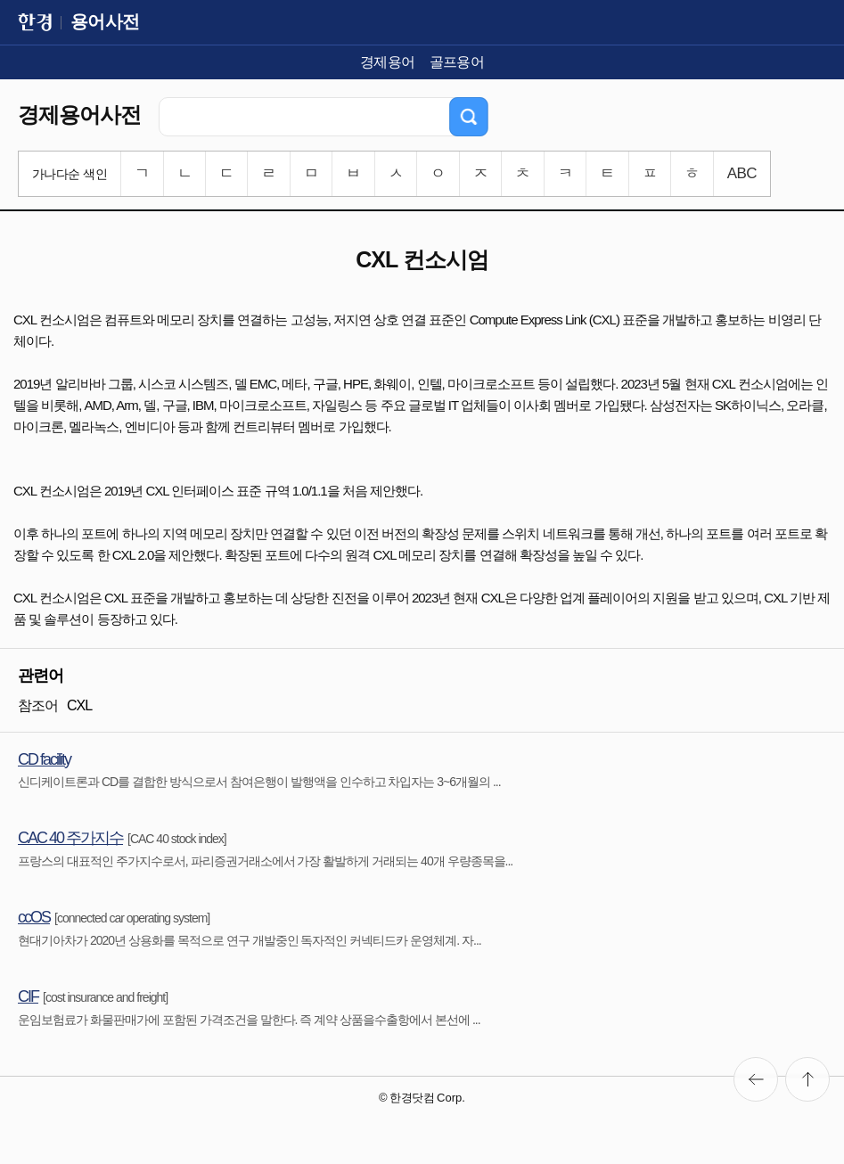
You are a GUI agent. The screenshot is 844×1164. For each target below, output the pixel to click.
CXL (79, 705)
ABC (742, 173)
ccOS (34, 917)
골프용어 (457, 62)
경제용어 (387, 62)
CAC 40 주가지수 (70, 838)
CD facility (44, 759)
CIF (28, 996)
